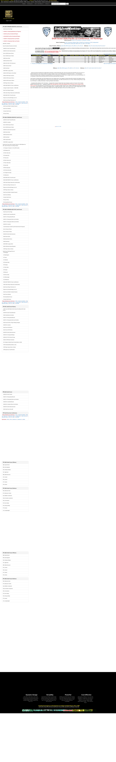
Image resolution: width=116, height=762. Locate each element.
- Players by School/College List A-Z (10, 97)
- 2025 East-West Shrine (7, 134)
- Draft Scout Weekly (7, 108)
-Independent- (18, 103)
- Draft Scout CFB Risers (7, 327)
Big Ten (82, 42)
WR (75, 45)
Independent (95, 42)
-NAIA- (24, 419)
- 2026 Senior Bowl (6, 58)
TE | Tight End (5, 472)
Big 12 (78, 42)
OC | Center (5, 477)
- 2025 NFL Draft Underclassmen (9, 129)
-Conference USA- (11, 103)
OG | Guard (5, 479)
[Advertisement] (66, 14)
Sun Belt (87, 43)
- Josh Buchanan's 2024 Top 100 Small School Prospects (14, 226)
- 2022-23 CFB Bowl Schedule (8, 339)
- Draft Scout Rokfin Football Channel (10, 106)
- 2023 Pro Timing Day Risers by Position (11, 320)
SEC (84, 43)
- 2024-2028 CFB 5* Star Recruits (9, 177)
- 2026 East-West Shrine (7, 60)
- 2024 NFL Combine (7, 224)
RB (64, 45)
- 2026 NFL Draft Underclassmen (9, 50)
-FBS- (8, 419)
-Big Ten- (5, 103)
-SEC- (13, 104)
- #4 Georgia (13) (6, 155)
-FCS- (11, 419)
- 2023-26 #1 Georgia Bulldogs (8, 334)
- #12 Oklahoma (6, 279)
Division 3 (85, 40)
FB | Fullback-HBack (7, 469)
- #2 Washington (6, 254)
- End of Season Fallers (7, 231)
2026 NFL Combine (6, 43)
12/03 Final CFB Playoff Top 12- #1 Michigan (9, 252)
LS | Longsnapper (6, 510)
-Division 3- (20, 419)
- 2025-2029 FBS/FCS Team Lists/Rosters (11, 85)
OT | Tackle (5, 481)
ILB (94, 45)
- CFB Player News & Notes (8, 82)
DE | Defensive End (6, 490)
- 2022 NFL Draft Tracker (7, 394)
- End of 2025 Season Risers (8, 53)
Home (23, 3)
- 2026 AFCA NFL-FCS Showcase (9, 63)
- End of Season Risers (7, 229)
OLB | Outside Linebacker (8, 498)
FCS (76, 40)
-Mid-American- (25, 103)
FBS (73, 40)
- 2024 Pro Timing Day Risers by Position (11, 219)
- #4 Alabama (5, 259)
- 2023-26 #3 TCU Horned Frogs (9, 337)
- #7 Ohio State (6, 267)
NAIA (89, 40)
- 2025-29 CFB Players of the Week (9, 73)
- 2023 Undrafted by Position (8, 315)
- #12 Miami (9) (5, 175)
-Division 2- (15, 419)
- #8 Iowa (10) (5, 165)
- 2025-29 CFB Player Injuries (8, 75)
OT (78, 45)
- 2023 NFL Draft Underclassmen (9, 332)
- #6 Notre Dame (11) (7, 160)
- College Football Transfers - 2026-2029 (10, 87)
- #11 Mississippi (6, 277)
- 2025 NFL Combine (7, 122)
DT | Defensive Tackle (7, 493)
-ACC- (16, 101)
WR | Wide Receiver (6, 474)
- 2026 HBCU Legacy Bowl (8, 70)
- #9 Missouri (5, 272)
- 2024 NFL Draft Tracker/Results (9, 214)
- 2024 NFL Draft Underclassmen (9, 234)
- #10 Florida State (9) (7, 170)
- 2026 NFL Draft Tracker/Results (9, 48)
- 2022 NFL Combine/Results (8, 401)
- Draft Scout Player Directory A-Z (9, 100)
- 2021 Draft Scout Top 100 (8, 409)
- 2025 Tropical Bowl (7, 139)
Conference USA (88, 42)
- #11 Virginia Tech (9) (7, 172)
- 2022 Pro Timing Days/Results (9, 396)
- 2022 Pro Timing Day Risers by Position (11, 399)
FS (101, 45)
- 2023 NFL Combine (7, 324)
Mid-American (67, 43)
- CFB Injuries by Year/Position (9, 349)
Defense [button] (47, 3)
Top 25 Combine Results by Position (10, 45)
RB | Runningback (6, 467)
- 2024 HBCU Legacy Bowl (8, 243)
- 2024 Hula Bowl (6, 241)
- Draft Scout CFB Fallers (7, 329)
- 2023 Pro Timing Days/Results (9, 317)
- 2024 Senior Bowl (6, 236)
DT (91, 45)
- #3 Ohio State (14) (6, 152)
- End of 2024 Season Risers (8, 124)
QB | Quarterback (6, 464)
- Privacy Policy (6, 113)
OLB (96, 45)
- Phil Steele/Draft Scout (7, 202)
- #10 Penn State (6, 274)
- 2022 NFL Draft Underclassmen (9, 406)
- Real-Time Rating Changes (8, 90)
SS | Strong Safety (6, 505)
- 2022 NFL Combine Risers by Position (10, 404)
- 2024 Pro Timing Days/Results (9, 216)
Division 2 (80, 40)
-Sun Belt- (17, 104)
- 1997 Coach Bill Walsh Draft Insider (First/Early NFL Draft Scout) (14, 310)
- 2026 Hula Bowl (6, 68)
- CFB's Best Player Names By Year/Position (11, 92)
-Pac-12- (10, 104)
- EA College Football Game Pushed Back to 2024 (12, 342)
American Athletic (72, 42)
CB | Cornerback (6, 500)
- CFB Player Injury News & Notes (9, 347)
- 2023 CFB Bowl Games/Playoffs (9, 246)
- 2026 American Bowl (7, 65)
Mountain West (74, 43)
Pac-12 (80, 43)
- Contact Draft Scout (7, 111)
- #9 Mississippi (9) (6, 167)
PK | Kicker (5, 484)
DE (89, 45)
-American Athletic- (21, 101)
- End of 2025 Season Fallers (8, 55)
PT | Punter (5, 507)
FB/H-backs (68, 45)
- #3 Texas (5, 257)
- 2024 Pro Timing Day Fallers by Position (11, 221)
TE (72, 45)
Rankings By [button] (30, 3)
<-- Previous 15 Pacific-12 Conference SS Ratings (41, 54)
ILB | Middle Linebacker (7, 495)
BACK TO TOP (58, 126)
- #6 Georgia (5, 264)
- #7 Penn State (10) (6, 162)
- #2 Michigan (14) (6, 150)
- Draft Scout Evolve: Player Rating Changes (11, 322)
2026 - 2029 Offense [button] (39, 3)
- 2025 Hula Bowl (6, 137)
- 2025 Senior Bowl (6, 132)
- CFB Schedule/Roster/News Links (9, 344)
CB (99, 45)
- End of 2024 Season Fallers (8, 127)
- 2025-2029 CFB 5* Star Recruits (9, 95)
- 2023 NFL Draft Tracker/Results (9, 312)
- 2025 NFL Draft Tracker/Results (9, 119)
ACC (66, 42)
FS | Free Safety (6, 593)
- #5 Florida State (6, 262)
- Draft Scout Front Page (7, 211)
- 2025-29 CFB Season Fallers (8, 80)
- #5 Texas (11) (5, 157)
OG (81, 45)
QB (62, 45)
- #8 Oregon (5, 269)
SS (103, 45)
